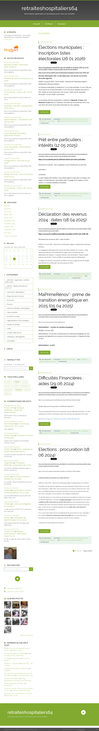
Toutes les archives (10, 236)
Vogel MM (8, 463)
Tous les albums (27, 635)
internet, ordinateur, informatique (18, 308)
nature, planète (12, 312)
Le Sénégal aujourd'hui (12, 658)
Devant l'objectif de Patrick (21, 690)
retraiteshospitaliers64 (49, 8)
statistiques (25, 386)
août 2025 (7, 233)
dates (67, 278)
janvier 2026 (8, 218)
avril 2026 (7, 209)
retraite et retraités (13, 324)
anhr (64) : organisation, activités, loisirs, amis (17, 281)
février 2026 (8, 215)
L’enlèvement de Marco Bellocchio (16, 668)
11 (10, 259)
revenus (55, 278)
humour (19, 390)
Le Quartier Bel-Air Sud (25, 675)
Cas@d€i (7, 670)
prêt (59, 195)
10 (6, 259)
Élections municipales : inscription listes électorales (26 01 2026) (61, 53)
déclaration (48, 278)
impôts (41, 278)
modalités (78, 121)
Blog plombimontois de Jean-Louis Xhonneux (17, 679)
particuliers (71, 195)
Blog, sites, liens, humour (15, 296)
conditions (71, 121)
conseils (15, 386)
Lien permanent (45, 119)
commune (85, 121)
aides (46, 361)
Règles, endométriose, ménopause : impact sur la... (15, 533)
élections (64, 121)
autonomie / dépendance (15, 292)
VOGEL (7, 477)
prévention (8, 390)
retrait (25, 381)
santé (9, 328)
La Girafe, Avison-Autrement (13, 655)
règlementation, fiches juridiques (18, 320)
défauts (7, 394)
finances (10, 304)
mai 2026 (7, 206)
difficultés (52, 433)
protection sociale (13, 316)
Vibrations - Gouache (11, 663)
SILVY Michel (9, 424)
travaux (42, 361)
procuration (72, 540)
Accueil (36, 24)
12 (14, 259)
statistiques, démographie (16, 337)
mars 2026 (7, 212)
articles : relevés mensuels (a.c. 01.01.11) (16, 287)
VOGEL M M (9, 531)
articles (27, 390)
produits (8, 381)
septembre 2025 (9, 230)
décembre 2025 (9, 221)
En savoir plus (80, 729)
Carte (9, 349)
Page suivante (87, 551)
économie (10, 300)
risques (17, 381)
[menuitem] (36, 23)
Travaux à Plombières (11, 678)
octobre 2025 (8, 227)
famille (63, 195)
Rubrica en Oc (17, 650)
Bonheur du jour (12, 695)
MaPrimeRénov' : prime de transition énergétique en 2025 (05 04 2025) (64, 300)
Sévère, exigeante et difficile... (14, 683)
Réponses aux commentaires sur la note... (18, 693)
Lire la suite (8, 39)
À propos (62, 24)
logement (84, 359)
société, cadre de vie (14, 333)
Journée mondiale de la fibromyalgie (16, 653)
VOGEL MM (8, 408)
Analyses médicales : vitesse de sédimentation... (14, 410)
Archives (49, 24)
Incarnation (8, 685)
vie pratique (11, 341)
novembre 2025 (9, 224)
